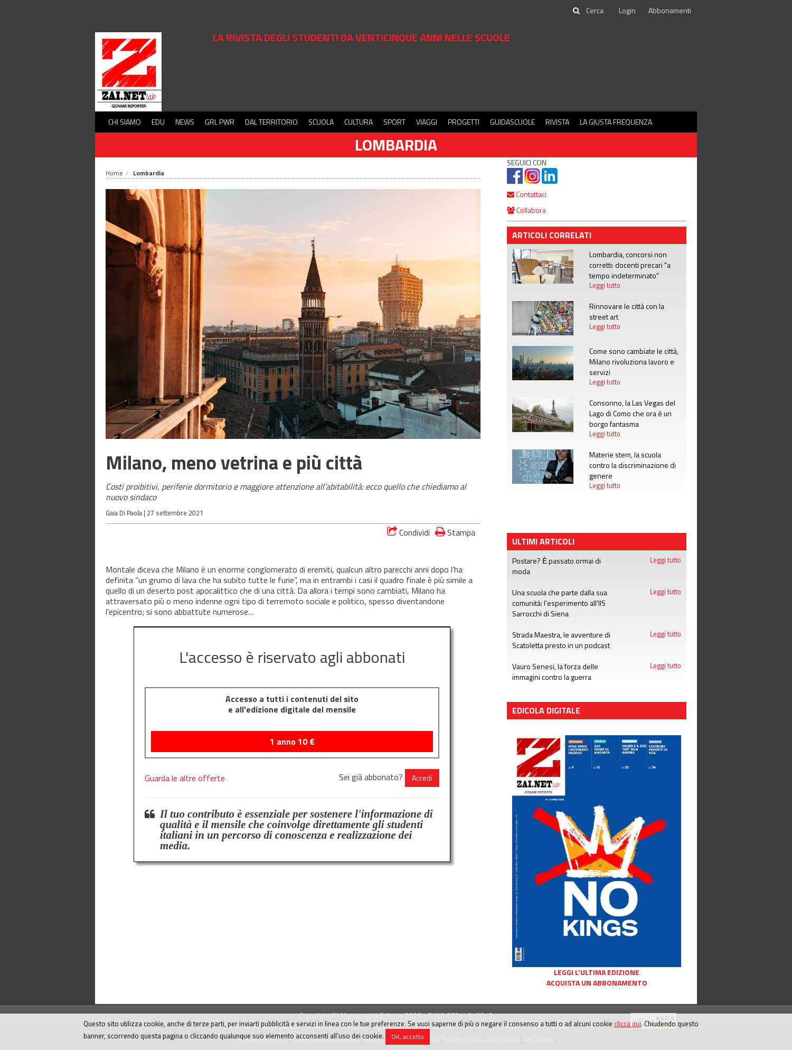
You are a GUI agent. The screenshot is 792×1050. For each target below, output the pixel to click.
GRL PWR (219, 121)
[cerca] (595, 10)
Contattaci (526, 194)
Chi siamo (124, 121)
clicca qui (627, 1023)
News (184, 121)
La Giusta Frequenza (616, 121)
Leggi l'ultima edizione (596, 972)
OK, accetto (407, 1037)
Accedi (422, 777)
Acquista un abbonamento (596, 983)
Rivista (557, 121)
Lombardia (396, 145)
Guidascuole (512, 121)
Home (114, 173)
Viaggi (426, 121)
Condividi (408, 532)
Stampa (455, 532)
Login (627, 10)
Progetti (463, 121)
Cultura (358, 121)
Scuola (321, 121)
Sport (394, 121)
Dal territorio (271, 121)
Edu (158, 121)
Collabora (526, 209)
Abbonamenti (669, 10)
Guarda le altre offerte (185, 778)
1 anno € (292, 741)
